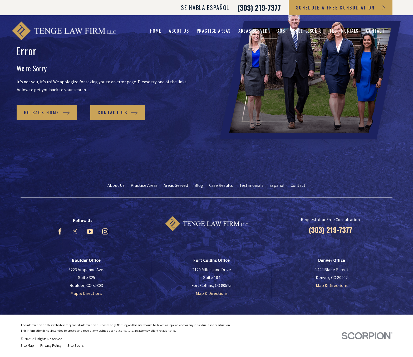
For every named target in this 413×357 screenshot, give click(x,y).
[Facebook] (60, 231)
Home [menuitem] (155, 30)
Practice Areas (144, 185)
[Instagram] (105, 231)
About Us (116, 185)
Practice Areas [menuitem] (214, 30)
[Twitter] (75, 231)
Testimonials (251, 185)
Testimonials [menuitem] (344, 30)
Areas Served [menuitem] (253, 30)
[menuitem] (27, 345)
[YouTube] (90, 231)
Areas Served (176, 185)
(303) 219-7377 (259, 7)
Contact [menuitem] (375, 30)
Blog (198, 185)
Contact (298, 185)
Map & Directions (86, 293)
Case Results (221, 185)
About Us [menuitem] (179, 30)
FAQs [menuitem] (280, 30)
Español (276, 185)
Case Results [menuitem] (307, 30)
